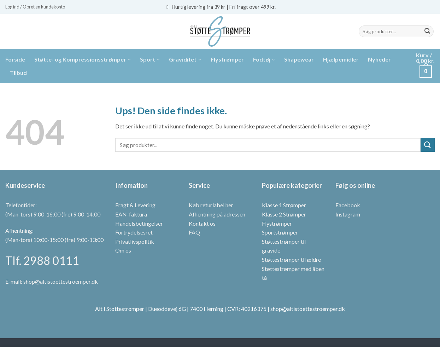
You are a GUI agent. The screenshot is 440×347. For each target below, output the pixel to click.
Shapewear (299, 59)
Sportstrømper (280, 232)
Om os (123, 250)
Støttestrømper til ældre (291, 259)
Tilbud (18, 72)
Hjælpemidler (341, 59)
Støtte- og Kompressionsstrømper (82, 59)
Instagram (347, 214)
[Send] (427, 31)
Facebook (347, 205)
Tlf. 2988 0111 (42, 260)
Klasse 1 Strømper (284, 205)
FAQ (194, 232)
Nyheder (379, 59)
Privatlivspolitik (134, 241)
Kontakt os (202, 223)
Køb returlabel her (211, 205)
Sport (150, 59)
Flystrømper (227, 59)
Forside (15, 59)
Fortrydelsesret (134, 232)
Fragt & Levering (135, 205)
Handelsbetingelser (139, 223)
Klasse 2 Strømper (284, 214)
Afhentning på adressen (217, 214)
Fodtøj (264, 59)
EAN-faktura (131, 214)
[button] (35, 6)
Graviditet (185, 59)
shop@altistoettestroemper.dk (60, 281)
